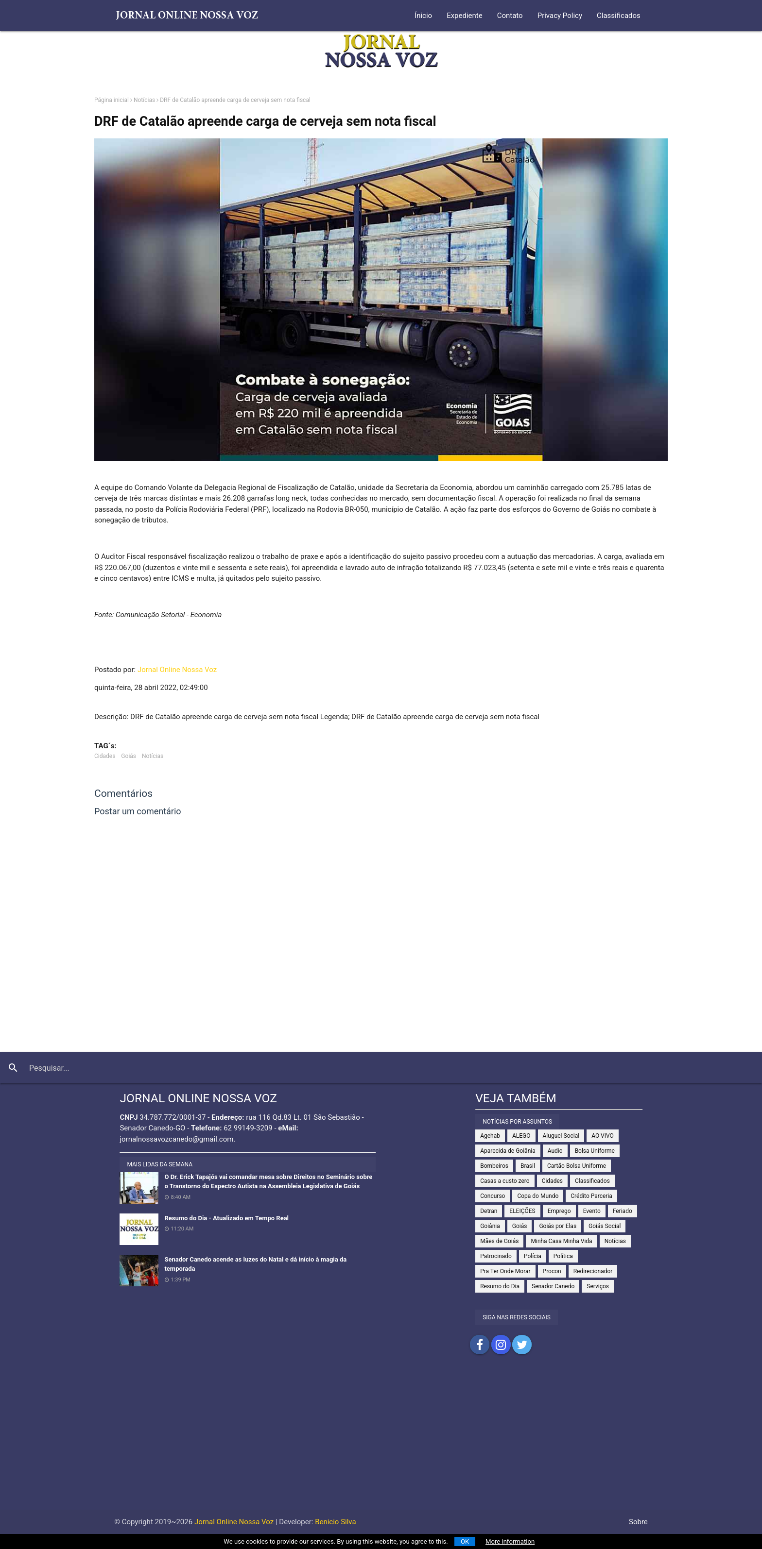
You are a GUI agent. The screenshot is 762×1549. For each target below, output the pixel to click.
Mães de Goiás (499, 1241)
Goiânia (490, 1226)
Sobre (638, 1521)
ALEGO (521, 1135)
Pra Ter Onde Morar (505, 1271)
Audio (555, 1150)
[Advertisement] (381, 1442)
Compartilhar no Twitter (522, 1344)
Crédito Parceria (591, 1196)
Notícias (144, 100)
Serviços (598, 1286)
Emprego (559, 1211)
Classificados (619, 15)
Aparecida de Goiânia (508, 1150)
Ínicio (423, 15)
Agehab (490, 1135)
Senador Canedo (553, 1286)
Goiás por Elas (557, 1226)
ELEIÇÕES (522, 1211)
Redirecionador (593, 1271)
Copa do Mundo (537, 1196)
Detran (488, 1211)
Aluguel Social (561, 1135)
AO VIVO (602, 1135)
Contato (510, 15)
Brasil (527, 1165)
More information (510, 1541)
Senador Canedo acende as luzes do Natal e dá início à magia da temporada (255, 1264)
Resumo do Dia (500, 1286)
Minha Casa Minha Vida (561, 1241)
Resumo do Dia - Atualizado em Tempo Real (226, 1218)
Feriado (622, 1211)
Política (563, 1256)
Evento (592, 1211)
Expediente (465, 15)
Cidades (104, 756)
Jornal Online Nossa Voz (177, 669)
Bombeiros (494, 1165)
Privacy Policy (559, 15)
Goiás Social (605, 1226)
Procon (552, 1271)
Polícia (532, 1256)
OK (465, 1541)
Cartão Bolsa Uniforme (576, 1165)
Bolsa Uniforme (595, 1150)
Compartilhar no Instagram (501, 1344)
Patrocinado (496, 1256)
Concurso (492, 1196)
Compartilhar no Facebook (479, 1344)
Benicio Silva (335, 1521)
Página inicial (111, 100)
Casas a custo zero (504, 1181)
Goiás (128, 756)
